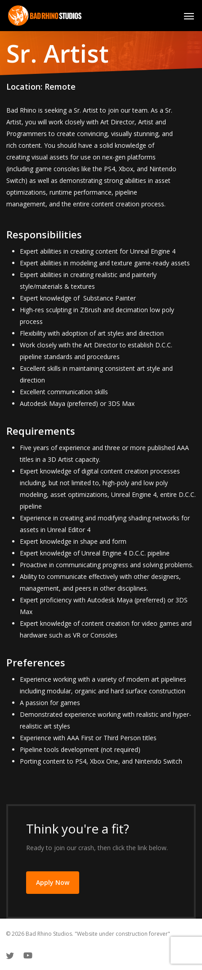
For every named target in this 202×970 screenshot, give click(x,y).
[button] (189, 15)
